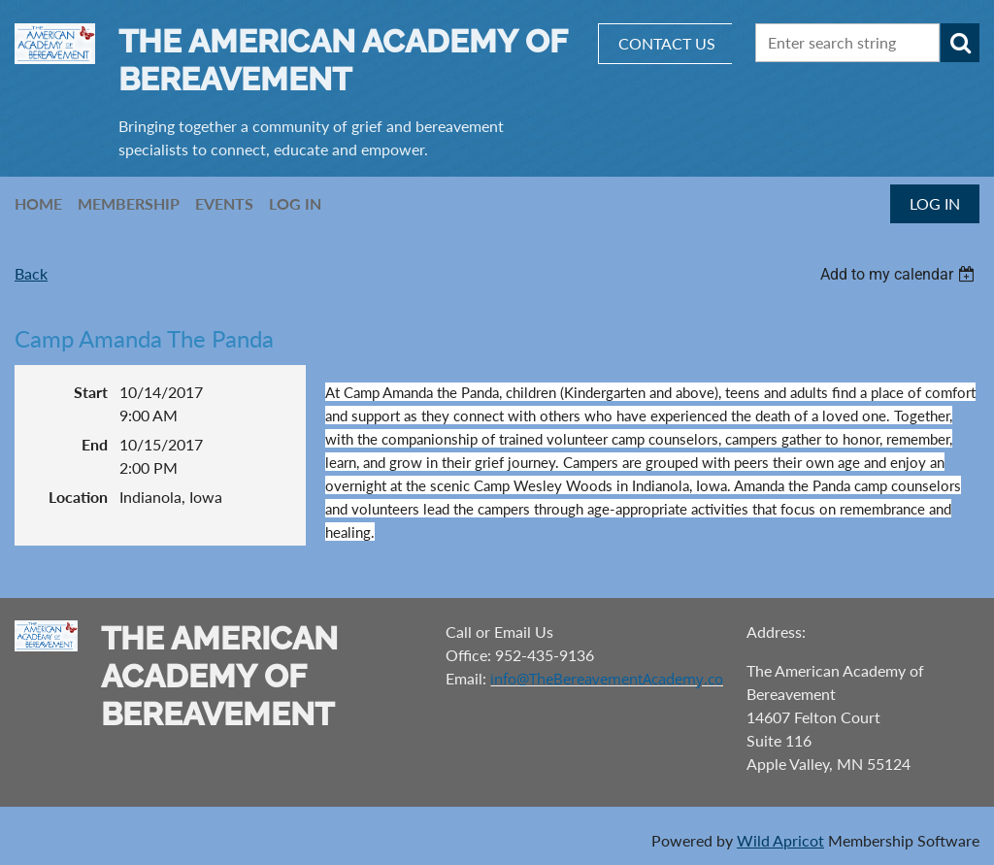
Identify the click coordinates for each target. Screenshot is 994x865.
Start (91, 392)
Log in (935, 203)
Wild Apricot (780, 840)
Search (960, 42)
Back (31, 273)
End (95, 444)
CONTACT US (666, 43)
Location (78, 496)
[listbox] (899, 274)
